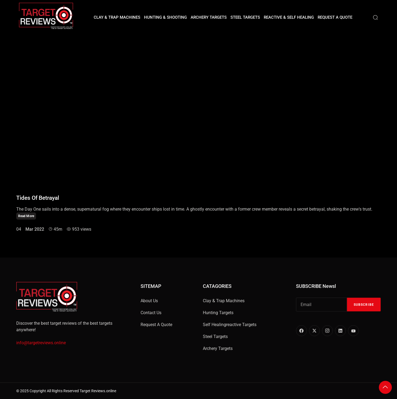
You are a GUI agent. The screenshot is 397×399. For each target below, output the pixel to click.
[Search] (375, 17)
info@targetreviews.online (41, 342)
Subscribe (364, 305)
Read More (26, 216)
